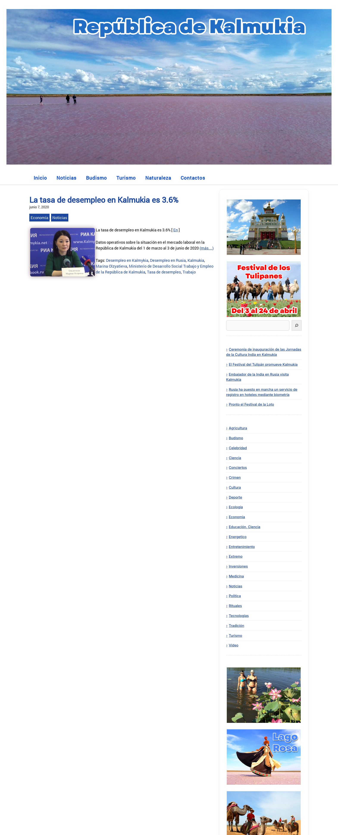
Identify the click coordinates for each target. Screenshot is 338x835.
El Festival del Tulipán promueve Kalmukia (263, 364)
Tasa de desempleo (164, 272)
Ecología (236, 507)
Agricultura (238, 428)
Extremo (235, 556)
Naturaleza (158, 178)
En (175, 229)
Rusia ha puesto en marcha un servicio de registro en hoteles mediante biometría (261, 392)
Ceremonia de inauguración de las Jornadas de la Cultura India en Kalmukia (263, 352)
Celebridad (238, 448)
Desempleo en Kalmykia (127, 260)
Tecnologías (239, 616)
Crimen (235, 477)
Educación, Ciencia (244, 527)
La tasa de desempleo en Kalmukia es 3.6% (103, 200)
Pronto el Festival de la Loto (251, 404)
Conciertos (238, 467)
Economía (39, 217)
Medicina (236, 576)
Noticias (66, 178)
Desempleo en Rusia (168, 260)
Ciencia (235, 458)
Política (235, 596)
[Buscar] (297, 325)
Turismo (126, 178)
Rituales (235, 606)
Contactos (193, 178)
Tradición (236, 625)
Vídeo (233, 645)
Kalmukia (196, 260)
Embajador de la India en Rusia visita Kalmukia (257, 377)
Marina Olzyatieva (111, 266)
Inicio (40, 178)
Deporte (235, 497)
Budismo (96, 178)
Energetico (237, 537)
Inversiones (238, 566)
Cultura (235, 487)
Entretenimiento (242, 547)
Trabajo (189, 272)
